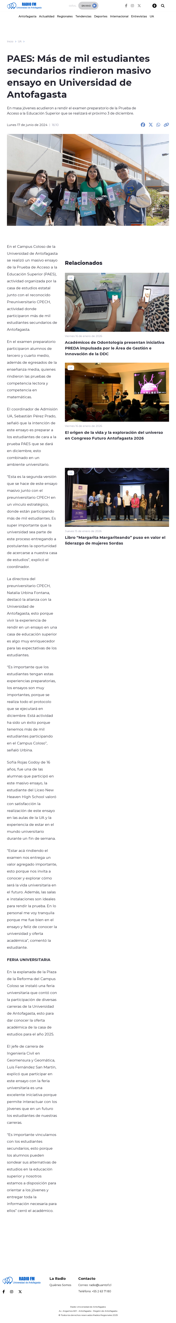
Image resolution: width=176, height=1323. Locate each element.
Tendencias (83, 16)
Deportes (100, 16)
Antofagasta (27, 16)
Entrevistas (139, 16)
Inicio (10, 41)
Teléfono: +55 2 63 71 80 (94, 1291)
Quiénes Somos (60, 1285)
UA (152, 16)
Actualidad (46, 16)
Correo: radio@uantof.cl (94, 1285)
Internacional (119, 16)
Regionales (65, 16)
